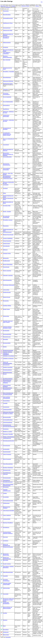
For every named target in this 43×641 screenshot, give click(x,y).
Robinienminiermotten (7, 372)
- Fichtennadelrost (6, 94)
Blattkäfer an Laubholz (7, 431)
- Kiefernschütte (6, 116)
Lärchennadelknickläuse (8, 419)
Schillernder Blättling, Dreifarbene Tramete (7, 327)
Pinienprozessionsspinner (8, 547)
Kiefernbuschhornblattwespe (8, 426)
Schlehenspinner (6, 503)
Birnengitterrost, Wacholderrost (6, 37)
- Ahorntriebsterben (6, 164)
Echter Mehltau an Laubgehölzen (6, 53)
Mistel (4, 625)
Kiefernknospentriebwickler (8, 440)
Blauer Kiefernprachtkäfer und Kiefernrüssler (8, 485)
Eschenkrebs (5, 47)
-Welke (6, 205)
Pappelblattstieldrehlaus (7, 378)
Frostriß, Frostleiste (7, 563)
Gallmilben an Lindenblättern (6, 354)
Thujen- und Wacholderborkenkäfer (7, 363)
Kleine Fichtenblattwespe (8, 393)
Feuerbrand (5, 188)
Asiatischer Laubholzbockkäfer (7, 490)
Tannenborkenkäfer (7, 451)
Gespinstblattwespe (7, 472)
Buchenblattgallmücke (7, 387)
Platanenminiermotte (7, 380)
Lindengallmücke (6, 480)
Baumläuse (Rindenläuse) (8, 467)
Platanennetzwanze (7, 336)
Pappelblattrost (6, 109)
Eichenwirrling (6, 316)
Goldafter (5, 493)
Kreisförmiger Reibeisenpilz (8, 285)
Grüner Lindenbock (7, 515)
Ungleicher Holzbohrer (7, 351)
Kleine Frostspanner (7, 459)
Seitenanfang (8, 637)
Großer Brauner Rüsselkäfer (8, 510)
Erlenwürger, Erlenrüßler (8, 434)
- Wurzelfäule (8, 71)
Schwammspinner (6, 445)
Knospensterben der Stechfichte (7, 129)
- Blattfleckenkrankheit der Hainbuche (8, 154)
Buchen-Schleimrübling (7, 264)
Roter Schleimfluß (6, 59)
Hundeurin (5, 620)
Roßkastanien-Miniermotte (8, 412)
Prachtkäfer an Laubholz (8, 413)
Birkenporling (6, 258)
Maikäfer (5, 346)
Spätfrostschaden (6, 588)
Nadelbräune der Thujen (8, 23)
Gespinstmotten (6, 407)
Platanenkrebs (6, 225)
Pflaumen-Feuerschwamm (8, 234)
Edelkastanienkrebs (7, 42)
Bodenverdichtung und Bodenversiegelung (7, 608)
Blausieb (5, 373)
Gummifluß (5, 576)
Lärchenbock (5, 540)
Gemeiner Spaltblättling (7, 238)
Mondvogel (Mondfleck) (8, 522)
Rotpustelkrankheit (7, 14)
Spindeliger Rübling (7, 305)
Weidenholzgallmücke (7, 369)
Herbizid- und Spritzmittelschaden (7, 558)
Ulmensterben (6, 11)
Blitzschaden (5, 560)
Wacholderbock (6, 527)
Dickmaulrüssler (6, 364)
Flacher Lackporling (7, 270)
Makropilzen (2, 5)
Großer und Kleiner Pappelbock (7, 386)
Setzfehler (5, 613)
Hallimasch (5, 249)
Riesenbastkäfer (6, 330)
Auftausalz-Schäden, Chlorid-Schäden (7, 584)
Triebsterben (5, 89)
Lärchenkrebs (5, 184)
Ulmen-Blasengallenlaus (8, 463)
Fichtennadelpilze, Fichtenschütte (6, 169)
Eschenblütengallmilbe (7, 394)
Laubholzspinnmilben (7, 409)
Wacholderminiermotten (8, 481)
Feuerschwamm (6, 267)
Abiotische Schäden (25, 5)
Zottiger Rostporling (7, 240)
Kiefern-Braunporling (7, 280)
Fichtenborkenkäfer (7, 477)
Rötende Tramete (6, 309)
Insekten (13, 5)
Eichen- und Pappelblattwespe (6, 545)
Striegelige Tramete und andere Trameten (8, 322)
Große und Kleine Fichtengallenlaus (6, 398)
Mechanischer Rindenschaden (6, 554)
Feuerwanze (5, 537)
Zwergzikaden (6, 497)
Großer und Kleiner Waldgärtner (7, 382)
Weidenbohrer (6, 429)
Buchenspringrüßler (7, 417)
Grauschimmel (6, 144)
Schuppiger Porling (7, 253)
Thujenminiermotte (7, 389)
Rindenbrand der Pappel (8, 83)
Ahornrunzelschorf (7, 27)
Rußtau (4, 193)
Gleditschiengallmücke (7, 422)
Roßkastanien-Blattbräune (8, 81)
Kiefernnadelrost (6, 105)
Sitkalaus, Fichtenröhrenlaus (8, 436)
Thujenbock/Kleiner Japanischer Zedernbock (8, 533)
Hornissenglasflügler (7, 334)
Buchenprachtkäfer (7, 343)
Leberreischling (6, 289)
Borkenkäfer (5, 339)
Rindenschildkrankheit (7, 57)
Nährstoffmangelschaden (8, 572)
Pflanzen (37, 5)
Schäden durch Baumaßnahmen (6, 603)
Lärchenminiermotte (7, 425)
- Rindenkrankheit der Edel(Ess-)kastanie (7, 134)
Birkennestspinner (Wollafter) (6, 507)
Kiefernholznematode (7, 232)
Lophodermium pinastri (7, 178)
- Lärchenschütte (6, 217)
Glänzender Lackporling (8, 275)
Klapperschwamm (6, 297)
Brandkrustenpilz (6, 260)
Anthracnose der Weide (7, 30)
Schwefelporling (6, 246)
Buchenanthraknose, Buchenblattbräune (7, 176)
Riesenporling (6, 300)
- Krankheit (7, 211)
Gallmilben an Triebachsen (8, 358)
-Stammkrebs (7, 96)
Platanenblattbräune (7, 77)
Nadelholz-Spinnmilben (7, 367)
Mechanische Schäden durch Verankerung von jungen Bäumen (8, 600)
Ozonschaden (5, 594)
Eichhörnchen (6, 632)
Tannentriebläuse (6, 400)
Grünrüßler (5, 403)
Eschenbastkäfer (6, 449)
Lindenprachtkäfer (6, 519)
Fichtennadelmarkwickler (8, 500)
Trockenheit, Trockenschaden (6, 580)
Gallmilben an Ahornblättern (8, 355)
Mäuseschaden (6, 634)
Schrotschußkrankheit (7, 156)
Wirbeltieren (7, 7)
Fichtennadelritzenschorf (8, 18)
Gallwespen (5, 474)
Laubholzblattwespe (7, 438)
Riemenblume (6, 629)
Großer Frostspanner (7, 454)
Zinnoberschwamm (7, 292)
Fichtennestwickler (7, 470)
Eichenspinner (6, 487)
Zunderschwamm (6, 243)
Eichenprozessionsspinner (8, 350)
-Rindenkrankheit (8, 101)
